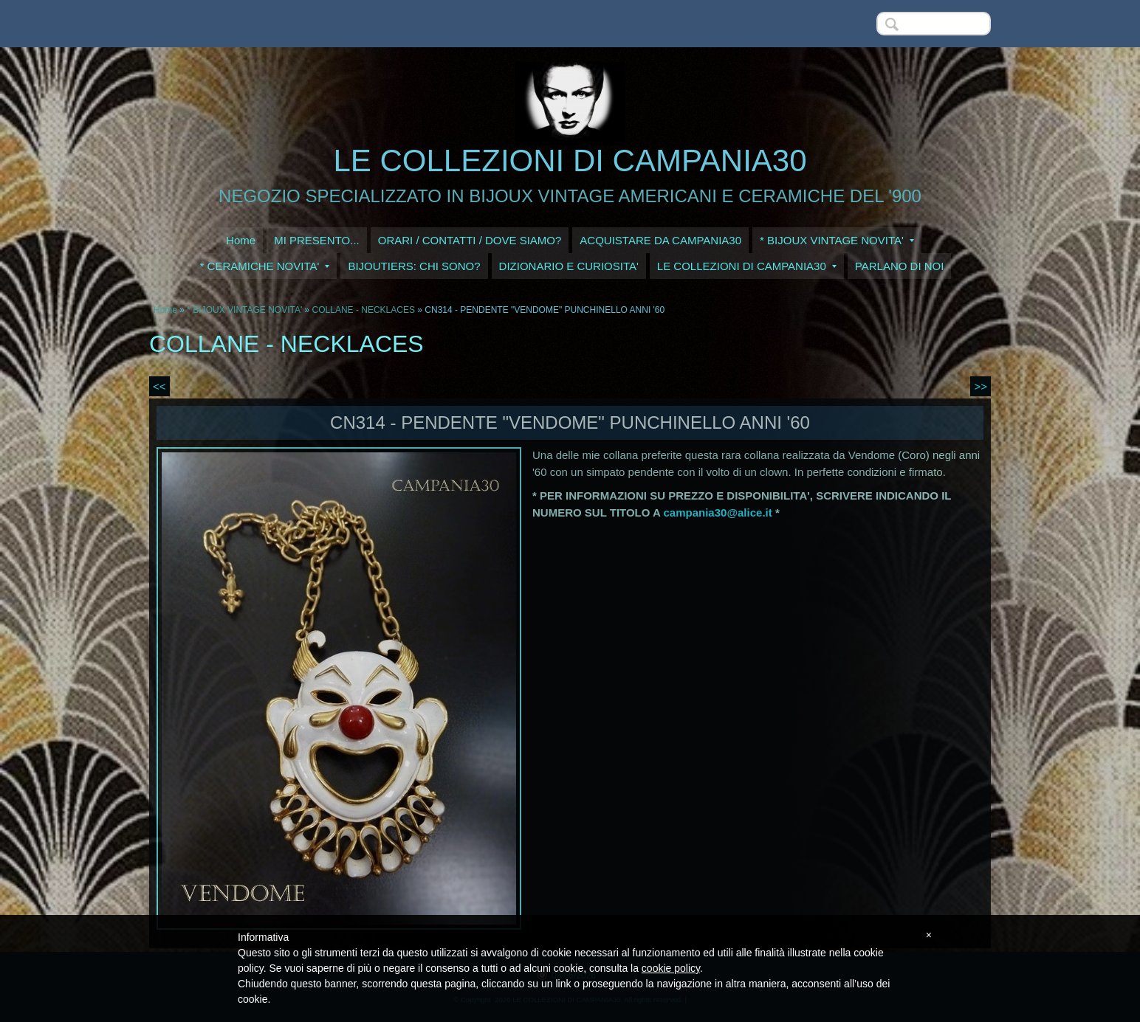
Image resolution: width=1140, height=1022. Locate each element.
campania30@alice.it (718, 512)
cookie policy (671, 968)
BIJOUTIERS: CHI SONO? (414, 266)
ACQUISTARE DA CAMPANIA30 (660, 240)
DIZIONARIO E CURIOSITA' (569, 266)
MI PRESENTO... (317, 240)
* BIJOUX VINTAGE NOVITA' (837, 240)
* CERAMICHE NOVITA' (265, 266)
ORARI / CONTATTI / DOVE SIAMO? (470, 240)
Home (240, 240)
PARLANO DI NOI (899, 266)
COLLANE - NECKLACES (363, 310)
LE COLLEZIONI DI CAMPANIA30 (569, 160)
